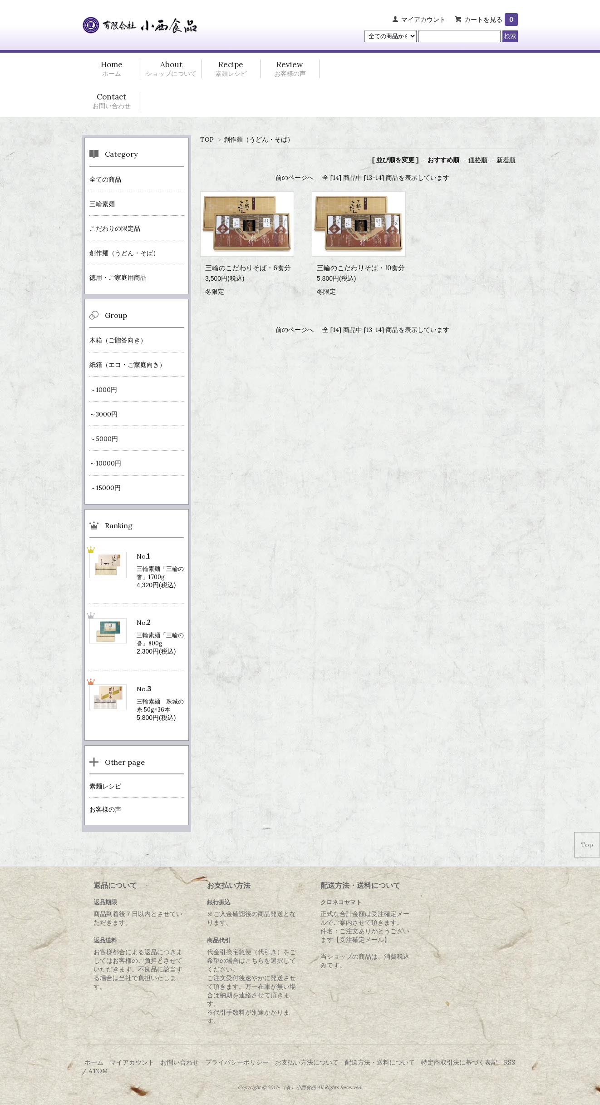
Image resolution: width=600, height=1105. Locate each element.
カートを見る (491, 19)
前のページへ (294, 177)
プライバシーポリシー (237, 1062)
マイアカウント (423, 19)
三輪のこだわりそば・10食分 (361, 267)
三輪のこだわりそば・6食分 (248, 267)
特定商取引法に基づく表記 (459, 1062)
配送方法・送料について (380, 1062)
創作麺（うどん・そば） (259, 139)
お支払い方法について (307, 1062)
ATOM (98, 1071)
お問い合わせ (180, 1062)
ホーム (93, 1062)
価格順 (477, 160)
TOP (207, 139)
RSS (509, 1062)
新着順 (506, 160)
